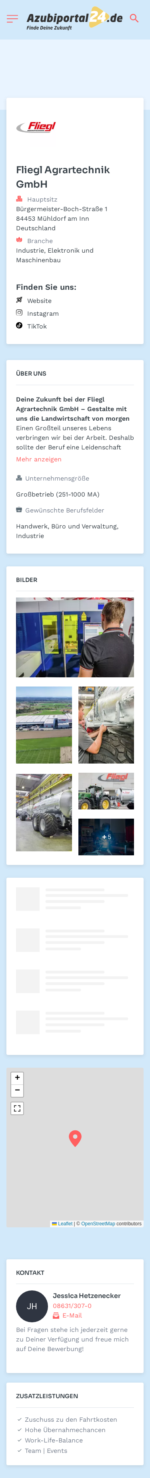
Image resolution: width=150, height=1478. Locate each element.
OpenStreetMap (98, 1224)
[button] (75, 1139)
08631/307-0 (72, 1306)
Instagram (43, 313)
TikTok (37, 326)
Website (39, 301)
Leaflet (62, 1224)
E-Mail (72, 1315)
